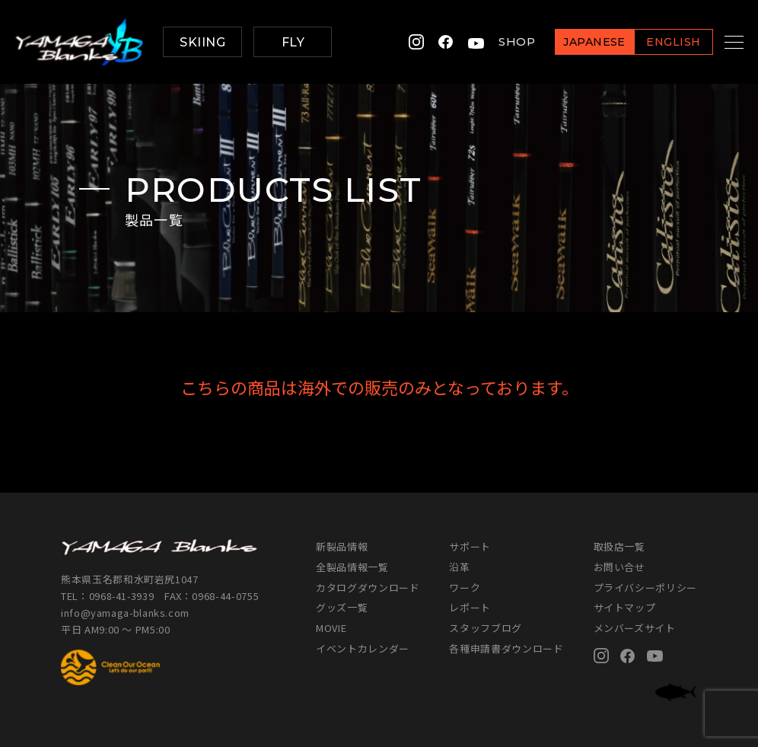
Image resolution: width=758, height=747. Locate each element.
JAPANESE (575, 43)
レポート (470, 607)
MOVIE (331, 628)
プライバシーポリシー (645, 587)
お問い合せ (619, 567)
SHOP (497, 42)
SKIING (202, 42)
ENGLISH (654, 43)
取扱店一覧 (619, 546)
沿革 (459, 567)
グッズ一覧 (342, 607)
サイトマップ (625, 607)
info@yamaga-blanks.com (125, 612)
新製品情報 (342, 546)
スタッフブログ (485, 628)
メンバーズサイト (635, 628)
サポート (470, 546)
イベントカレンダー (362, 648)
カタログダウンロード (367, 587)
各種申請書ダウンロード (506, 648)
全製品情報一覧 (352, 567)
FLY (293, 42)
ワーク (464, 587)
